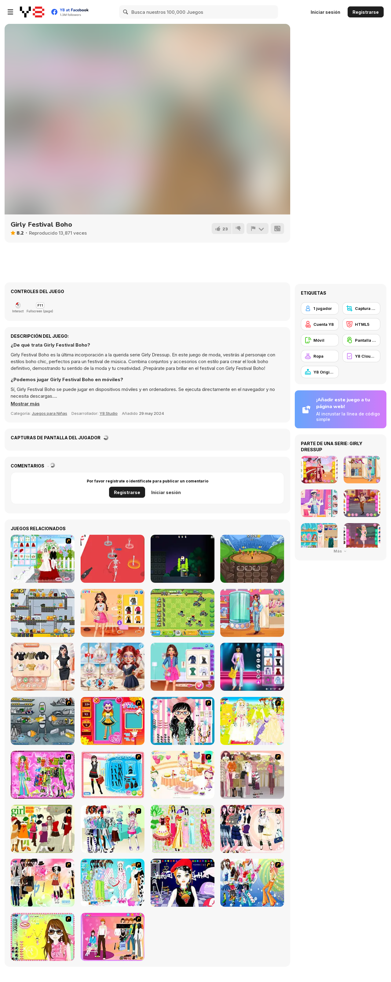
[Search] (126, 12)
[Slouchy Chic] (43, 883)
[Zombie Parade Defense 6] (43, 613)
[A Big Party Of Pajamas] (112, 883)
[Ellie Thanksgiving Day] (112, 613)
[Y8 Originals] (320, 372)
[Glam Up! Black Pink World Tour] (252, 667)
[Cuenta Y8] (320, 324)
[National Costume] (182, 829)
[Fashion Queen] (112, 775)
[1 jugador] (320, 308)
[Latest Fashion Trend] (252, 883)
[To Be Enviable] (43, 937)
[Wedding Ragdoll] (112, 559)
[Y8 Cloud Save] (361, 356)
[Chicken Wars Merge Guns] (182, 613)
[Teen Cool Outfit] (252, 613)
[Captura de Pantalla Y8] (361, 308)
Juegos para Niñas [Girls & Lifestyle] (49, 413)
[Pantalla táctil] (361, 340)
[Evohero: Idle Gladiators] (252, 559)
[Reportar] (258, 228)
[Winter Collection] (112, 829)
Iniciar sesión (325, 12)
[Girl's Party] (182, 775)
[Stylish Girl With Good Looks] (182, 883)
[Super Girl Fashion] (43, 829)
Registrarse (366, 12)
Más (341, 551)
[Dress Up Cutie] (182, 721)
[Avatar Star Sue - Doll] (112, 721)
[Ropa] (320, 356)
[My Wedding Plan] (43, 559)
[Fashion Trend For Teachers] (252, 775)
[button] (25, 403)
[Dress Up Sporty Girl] (252, 829)
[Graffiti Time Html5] (182, 559)
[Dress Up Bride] (252, 721)
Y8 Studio (109, 413)
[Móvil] (320, 340)
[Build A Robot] (43, 721)
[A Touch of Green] (43, 775)
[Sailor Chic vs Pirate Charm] (112, 667)
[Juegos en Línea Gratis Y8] (32, 11)
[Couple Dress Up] (112, 937)
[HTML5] (361, 324)
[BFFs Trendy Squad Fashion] (182, 667)
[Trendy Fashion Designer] (43, 667)
